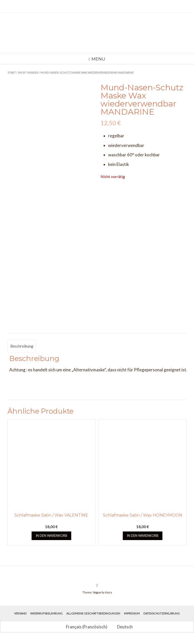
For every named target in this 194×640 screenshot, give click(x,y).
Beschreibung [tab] (21, 346)
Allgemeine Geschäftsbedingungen (93, 613)
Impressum (132, 613)
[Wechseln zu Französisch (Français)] (84, 626)
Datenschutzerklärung (161, 613)
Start (12, 72)
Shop (21, 72)
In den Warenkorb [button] (51, 536)
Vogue (97, 592)
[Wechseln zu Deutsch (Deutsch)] (122, 626)
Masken (32, 72)
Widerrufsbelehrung (46, 613)
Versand (20, 613)
